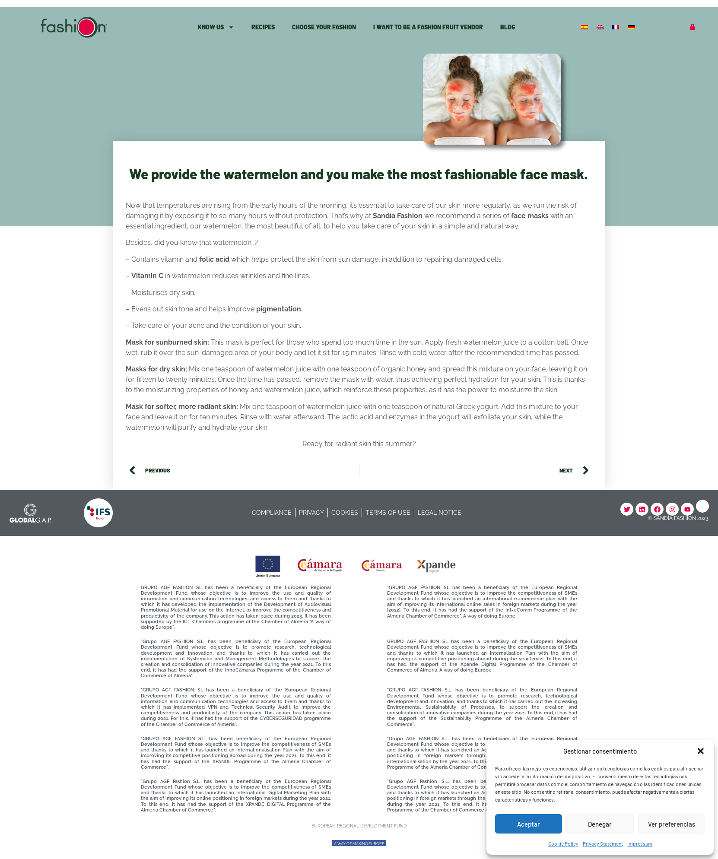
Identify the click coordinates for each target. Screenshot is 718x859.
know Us (216, 27)
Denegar (600, 824)
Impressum (639, 843)
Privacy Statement (603, 843)
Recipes (263, 27)
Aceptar (528, 824)
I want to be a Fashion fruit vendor (428, 27)
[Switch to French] (616, 26)
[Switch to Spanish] (585, 26)
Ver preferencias (671, 824)
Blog (507, 27)
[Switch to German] (632, 26)
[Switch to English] (601, 26)
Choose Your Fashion (324, 27)
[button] (700, 751)
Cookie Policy (563, 843)
